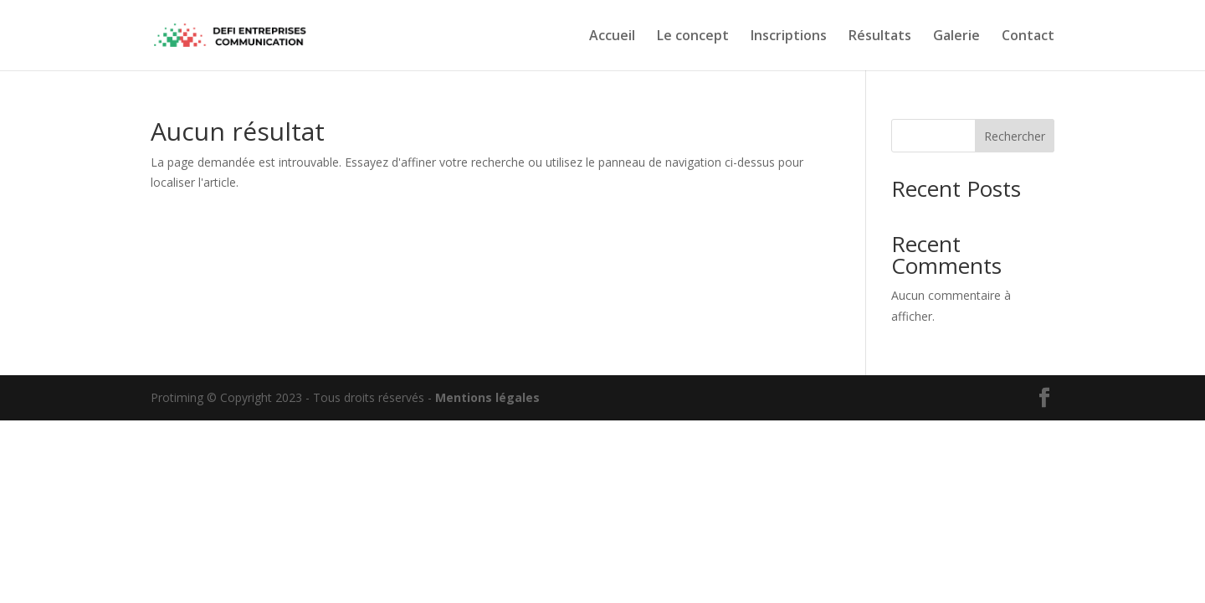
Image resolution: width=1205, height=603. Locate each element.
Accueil (612, 36)
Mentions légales (487, 397)
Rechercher (1014, 136)
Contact (1028, 36)
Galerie (956, 36)
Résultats (880, 36)
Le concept (693, 36)
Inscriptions (789, 36)
